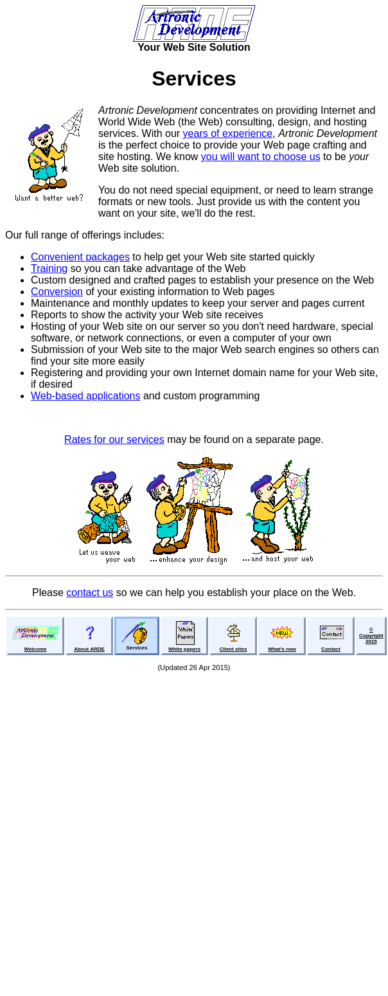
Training (49, 268)
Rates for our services (114, 439)
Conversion (57, 291)
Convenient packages (80, 256)
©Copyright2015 (371, 635)
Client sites (233, 649)
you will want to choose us (261, 156)
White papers (184, 649)
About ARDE (89, 649)
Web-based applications (85, 395)
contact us (89, 592)
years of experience (228, 133)
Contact (330, 649)
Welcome (35, 649)
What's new (282, 649)
